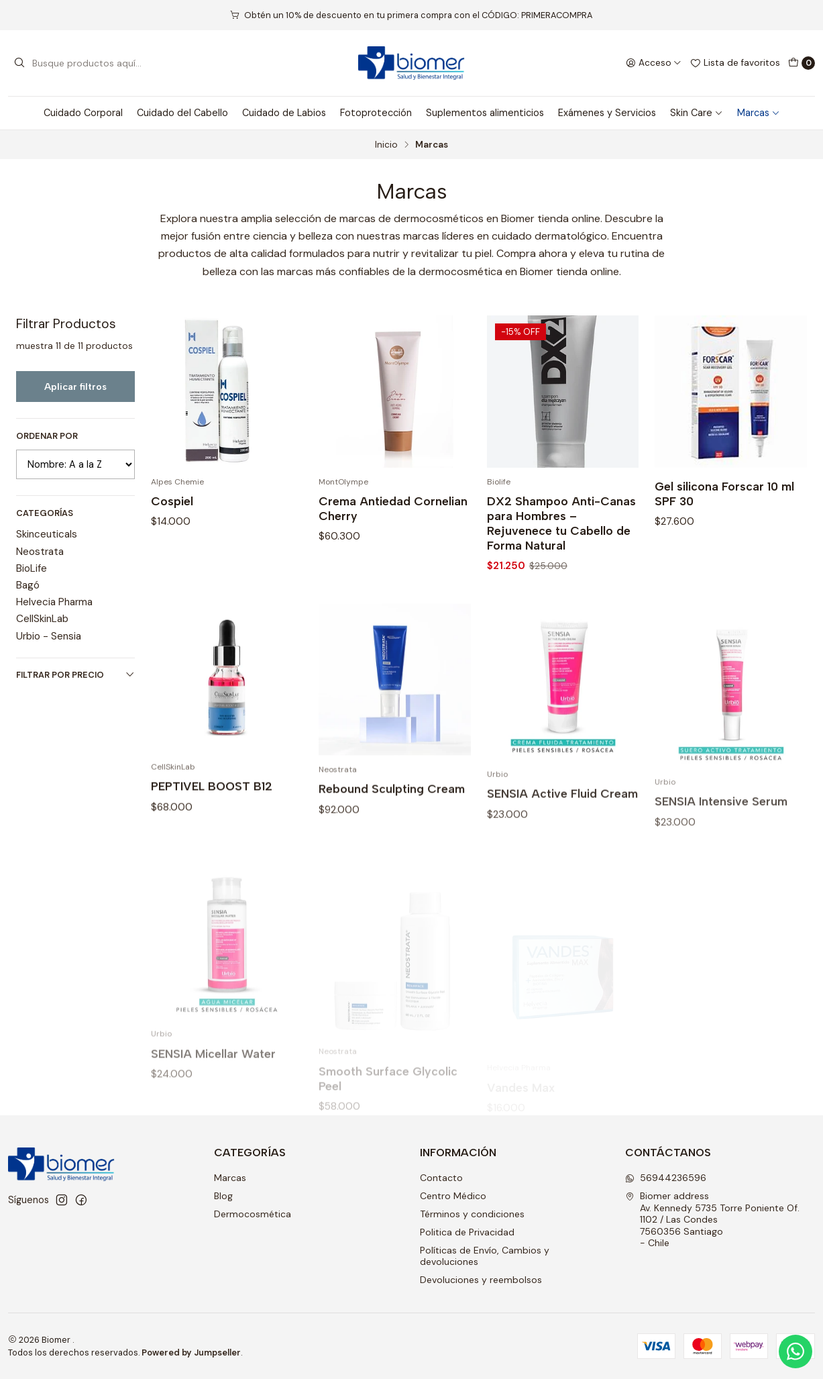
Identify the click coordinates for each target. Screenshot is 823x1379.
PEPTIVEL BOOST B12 (211, 851)
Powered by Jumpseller (191, 1352)
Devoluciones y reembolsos (481, 1280)
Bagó (28, 585)
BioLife (31, 568)
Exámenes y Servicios (607, 113)
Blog (223, 1196)
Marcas (758, 113)
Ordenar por (47, 436)
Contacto (441, 1178)
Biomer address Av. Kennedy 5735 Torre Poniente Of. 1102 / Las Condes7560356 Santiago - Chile (712, 1219)
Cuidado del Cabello (182, 113)
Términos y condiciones (472, 1214)
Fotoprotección (376, 113)
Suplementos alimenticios (485, 113)
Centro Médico (453, 1196)
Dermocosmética (252, 1214)
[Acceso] (653, 63)
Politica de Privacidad (467, 1232)
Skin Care (696, 113)
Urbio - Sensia (48, 636)
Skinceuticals (46, 534)
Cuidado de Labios (284, 113)
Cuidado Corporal (83, 113)
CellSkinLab (42, 618)
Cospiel (172, 501)
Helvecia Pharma (54, 602)
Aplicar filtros (75, 386)
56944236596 (665, 1178)
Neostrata (40, 551)
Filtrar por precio (75, 674)
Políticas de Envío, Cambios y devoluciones (484, 1256)
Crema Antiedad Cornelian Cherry (393, 508)
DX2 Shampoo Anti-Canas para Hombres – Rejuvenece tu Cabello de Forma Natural (561, 523)
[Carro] (801, 63)
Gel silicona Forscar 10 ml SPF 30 (724, 493)
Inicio (386, 145)
